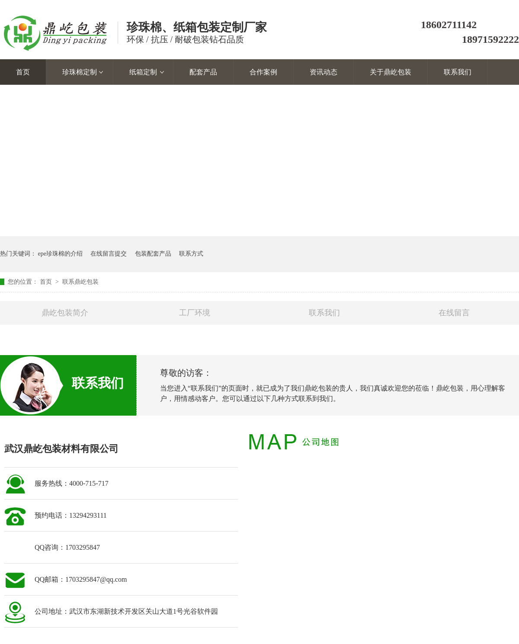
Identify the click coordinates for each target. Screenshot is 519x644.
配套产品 (203, 72)
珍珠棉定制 (79, 72)
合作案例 (263, 72)
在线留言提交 (108, 253)
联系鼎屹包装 (80, 282)
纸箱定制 (143, 72)
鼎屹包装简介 (65, 312)
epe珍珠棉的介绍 (60, 253)
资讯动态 (323, 72)
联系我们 (457, 72)
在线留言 (454, 312)
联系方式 (191, 253)
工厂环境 (194, 312)
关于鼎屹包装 (390, 72)
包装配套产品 (153, 253)
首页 (23, 72)
